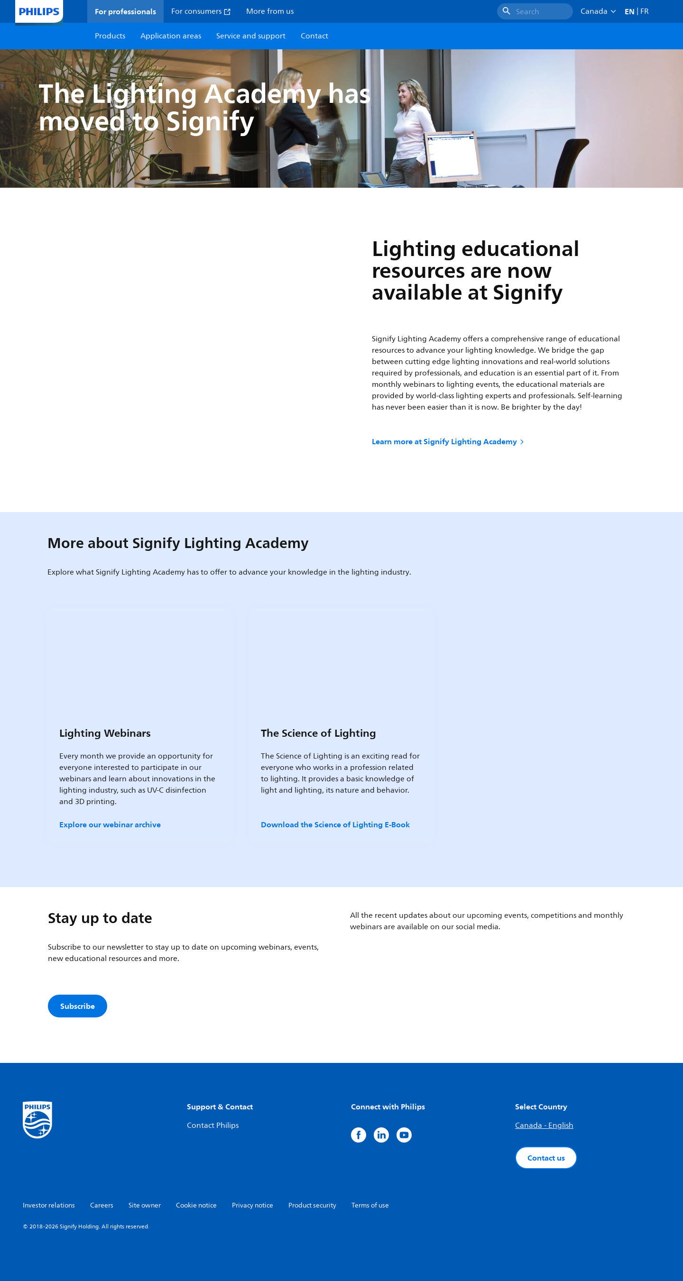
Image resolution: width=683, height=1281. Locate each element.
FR (644, 11)
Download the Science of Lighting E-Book (335, 824)
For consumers (201, 11)
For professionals (125, 11)
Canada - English (544, 1125)
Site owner (145, 1205)
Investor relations (49, 1205)
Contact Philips (213, 1125)
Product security (312, 1205)
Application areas (170, 36)
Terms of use (370, 1205)
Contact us (546, 1157)
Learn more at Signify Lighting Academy (449, 441)
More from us (270, 11)
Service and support (251, 36)
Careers (101, 1205)
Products (110, 36)
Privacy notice (252, 1205)
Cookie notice (196, 1205)
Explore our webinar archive (110, 824)
